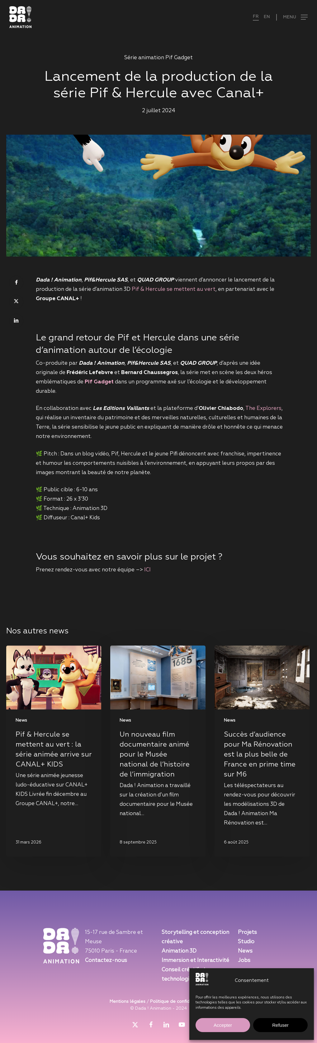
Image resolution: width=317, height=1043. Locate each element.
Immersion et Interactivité (195, 960)
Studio (246, 941)
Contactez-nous (106, 960)
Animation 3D (179, 951)
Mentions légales (127, 1001)
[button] (292, 17)
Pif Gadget (99, 382)
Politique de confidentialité (178, 1001)
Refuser (280, 1025)
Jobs (244, 960)
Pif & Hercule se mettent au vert (173, 289)
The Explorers (263, 408)
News (21, 720)
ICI (147, 570)
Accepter (223, 1025)
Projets (247, 932)
